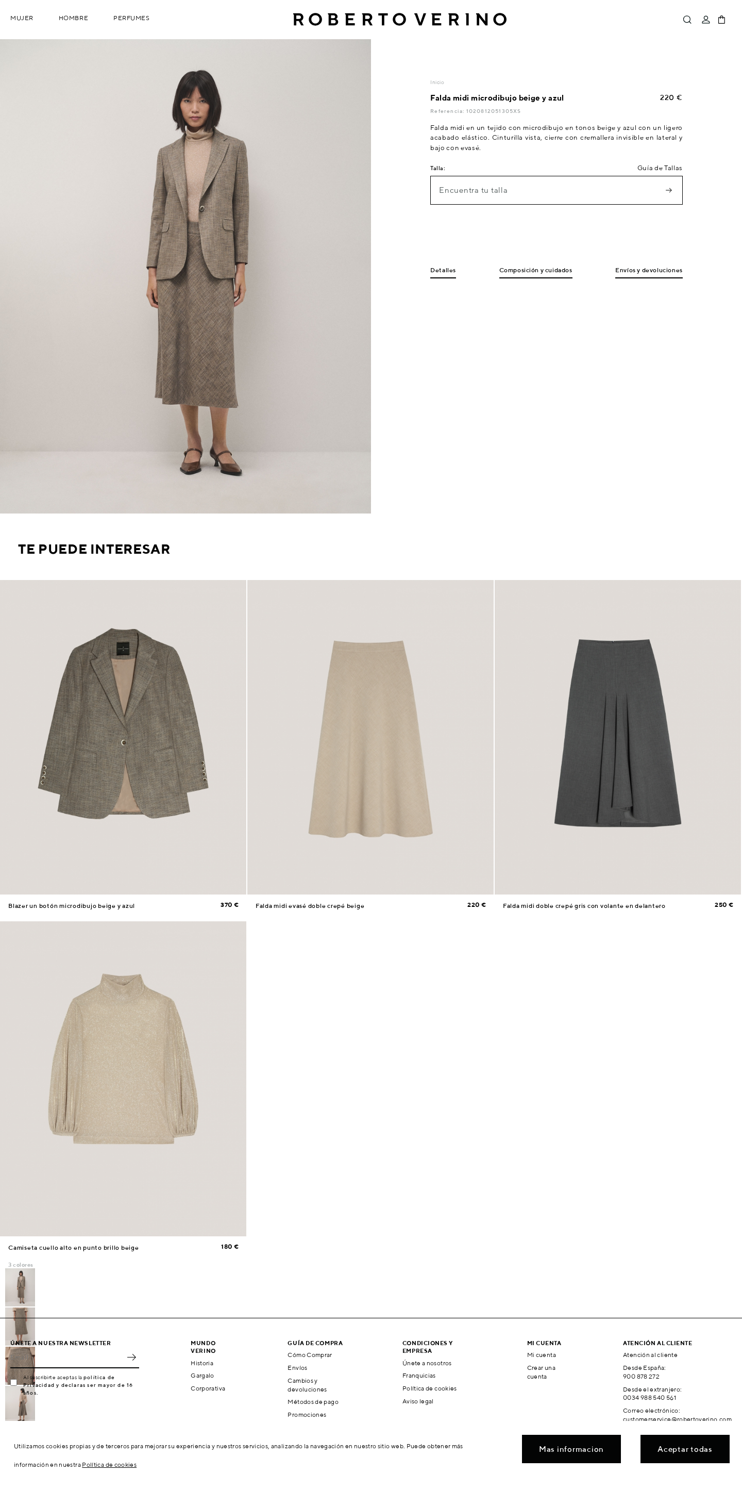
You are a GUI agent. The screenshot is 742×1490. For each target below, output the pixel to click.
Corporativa (208, 1388)
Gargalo (202, 1375)
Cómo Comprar (310, 1355)
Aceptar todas (685, 1449)
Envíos (297, 1367)
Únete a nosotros (427, 1363)
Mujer (21, 18)
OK (131, 1357)
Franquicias (419, 1375)
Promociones (307, 1414)
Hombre (73, 18)
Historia (202, 1363)
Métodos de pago (313, 1401)
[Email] (67, 1357)
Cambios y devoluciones (307, 1385)
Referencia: (448, 111)
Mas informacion (571, 1449)
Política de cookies (429, 1388)
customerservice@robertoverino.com (677, 1419)
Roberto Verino (400, 19)
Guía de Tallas (660, 168)
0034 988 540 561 (649, 1397)
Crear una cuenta (541, 1372)
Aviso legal (418, 1401)
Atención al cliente (650, 1355)
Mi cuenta (541, 1355)
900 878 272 (641, 1376)
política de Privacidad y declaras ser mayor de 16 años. (78, 1385)
